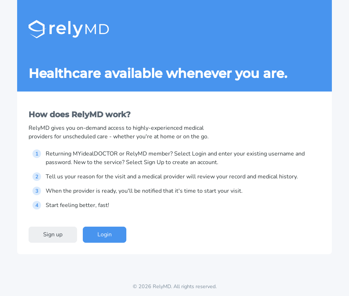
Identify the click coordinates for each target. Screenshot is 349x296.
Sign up (52, 234)
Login (104, 234)
